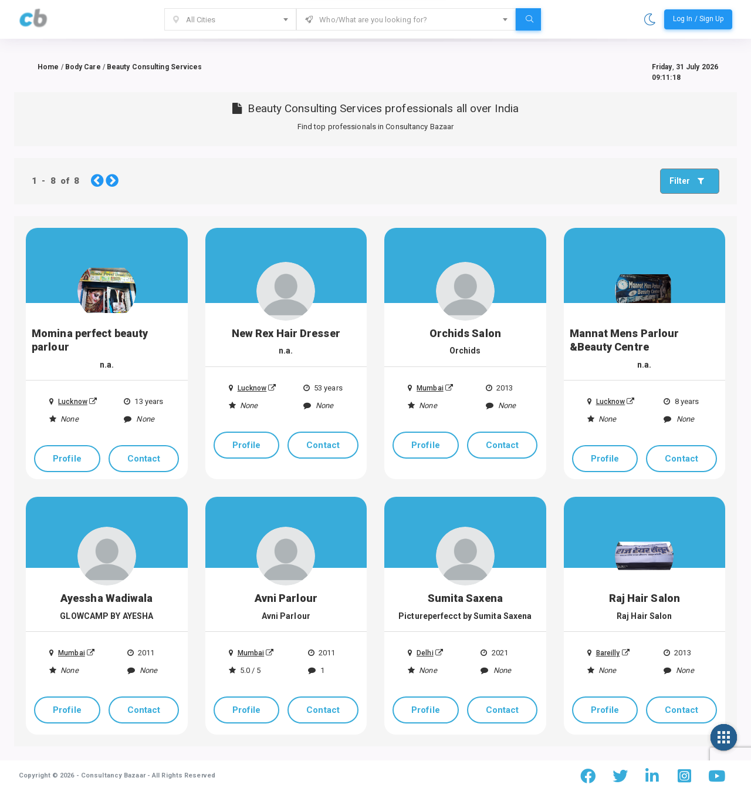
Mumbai (426, 388)
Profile (67, 458)
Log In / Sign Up (698, 19)
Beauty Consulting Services (154, 67)
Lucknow (68, 402)
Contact (144, 458)
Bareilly (603, 653)
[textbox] (230, 20)
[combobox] (230, 19)
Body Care (83, 67)
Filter (689, 181)
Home (48, 67)
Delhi (421, 653)
